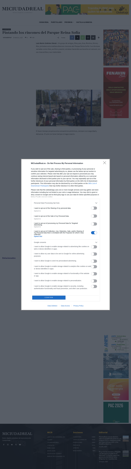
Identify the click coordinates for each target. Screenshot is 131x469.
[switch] (94, 208)
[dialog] (65, 234)
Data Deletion (52, 306)
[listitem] (65, 203)
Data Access (65, 306)
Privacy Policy (78, 306)
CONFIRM (49, 297)
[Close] (105, 163)
